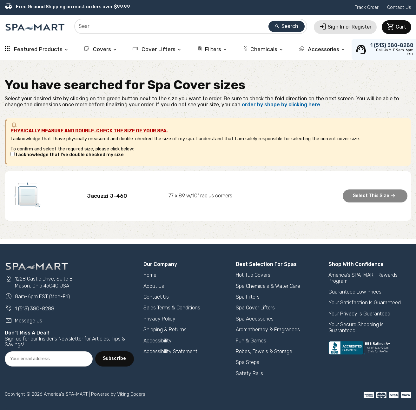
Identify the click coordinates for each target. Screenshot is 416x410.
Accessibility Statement (170, 351)
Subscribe (114, 358)
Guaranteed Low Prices (354, 292)
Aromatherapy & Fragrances (268, 330)
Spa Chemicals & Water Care (268, 286)
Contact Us (399, 7)
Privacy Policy (159, 319)
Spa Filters (248, 297)
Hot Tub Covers (253, 275)
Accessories (322, 49)
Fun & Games (251, 341)
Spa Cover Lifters (255, 308)
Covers (100, 49)
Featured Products (37, 49)
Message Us (23, 321)
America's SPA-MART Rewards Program (363, 278)
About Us (153, 286)
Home (149, 275)
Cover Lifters (157, 49)
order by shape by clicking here (281, 105)
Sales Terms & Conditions (171, 308)
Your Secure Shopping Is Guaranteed (356, 327)
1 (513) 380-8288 (29, 309)
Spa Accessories (255, 319)
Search (286, 26)
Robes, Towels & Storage (264, 351)
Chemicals (263, 49)
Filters (212, 49)
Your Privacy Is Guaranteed (359, 314)
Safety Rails (249, 373)
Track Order (367, 7)
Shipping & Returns (165, 330)
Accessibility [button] (157, 341)
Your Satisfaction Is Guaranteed (364, 303)
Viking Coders (131, 394)
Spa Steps (247, 362)
